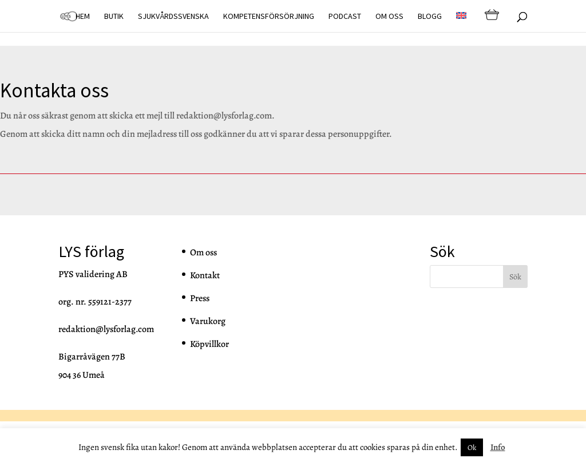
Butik (114, 16)
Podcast (344, 16)
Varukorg (207, 321)
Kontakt (205, 275)
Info (497, 447)
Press (199, 298)
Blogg (430, 16)
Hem (83, 16)
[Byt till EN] (461, 22)
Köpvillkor (209, 344)
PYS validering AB (93, 274)
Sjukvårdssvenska (173, 16)
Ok (472, 447)
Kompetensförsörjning (268, 16)
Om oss (389, 16)
